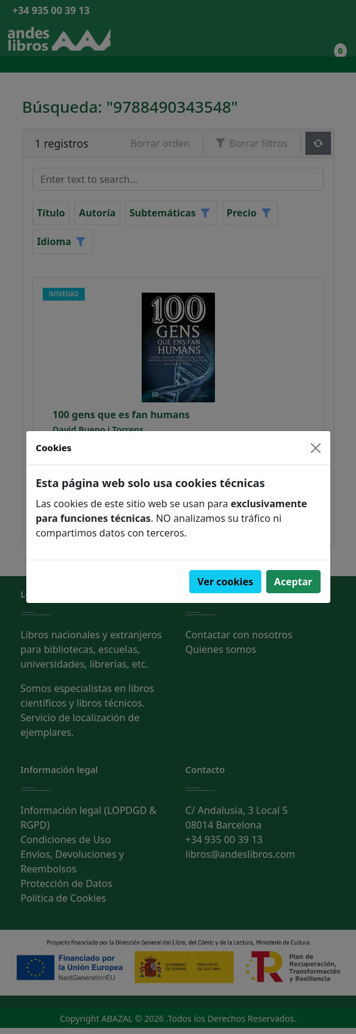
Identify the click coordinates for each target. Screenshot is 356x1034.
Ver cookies (225, 581)
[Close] (315, 448)
